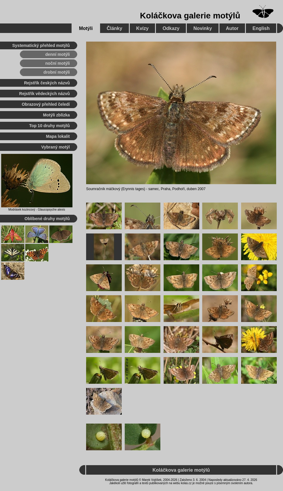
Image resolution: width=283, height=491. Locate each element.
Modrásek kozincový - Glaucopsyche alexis (36, 209)
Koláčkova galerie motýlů (190, 15)
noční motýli (57, 63)
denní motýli (57, 54)
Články (114, 28)
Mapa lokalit (58, 136)
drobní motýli (56, 72)
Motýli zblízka (56, 115)
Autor (232, 28)
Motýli (86, 28)
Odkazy (170, 28)
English (261, 28)
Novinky (202, 28)
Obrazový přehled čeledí (46, 104)
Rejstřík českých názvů (47, 82)
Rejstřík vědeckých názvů (44, 93)
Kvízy (142, 28)
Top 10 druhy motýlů (49, 125)
